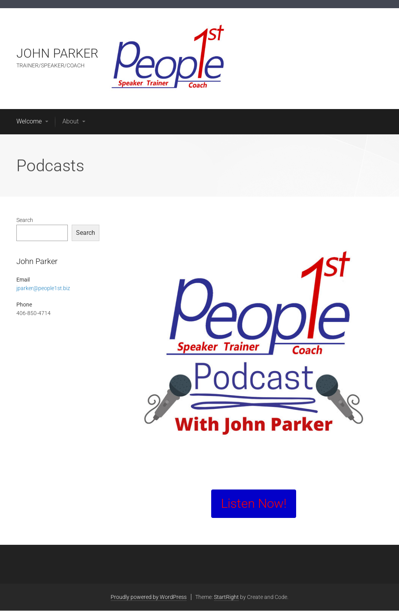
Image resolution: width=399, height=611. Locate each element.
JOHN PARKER (57, 53)
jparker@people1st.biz (43, 288)
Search (24, 220)
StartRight (226, 597)
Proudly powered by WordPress (149, 597)
